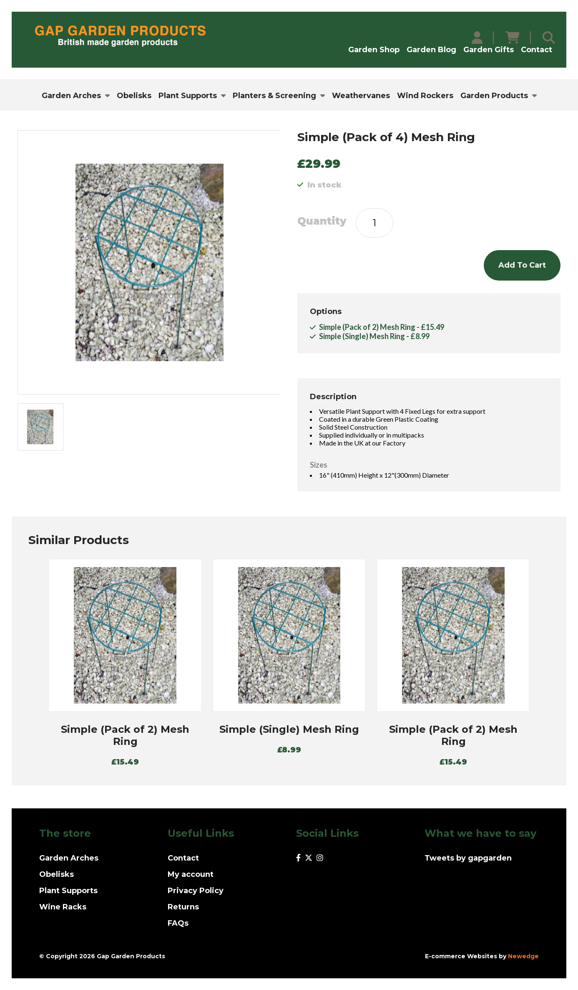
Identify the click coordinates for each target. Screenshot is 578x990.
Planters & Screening (274, 95)
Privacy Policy (196, 890)
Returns (183, 907)
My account (191, 874)
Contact (536, 49)
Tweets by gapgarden (468, 858)
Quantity (321, 221)
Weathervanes (361, 95)
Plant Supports (187, 95)
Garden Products (494, 95)
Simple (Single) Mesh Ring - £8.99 (374, 336)
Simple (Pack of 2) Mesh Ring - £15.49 (381, 327)
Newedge (523, 956)
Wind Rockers (425, 95)
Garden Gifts (488, 49)
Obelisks (134, 95)
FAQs (178, 923)
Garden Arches (71, 95)
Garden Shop (374, 49)
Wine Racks (62, 907)
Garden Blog (431, 49)
